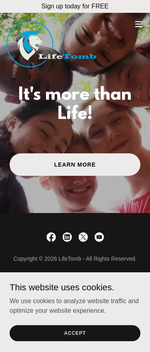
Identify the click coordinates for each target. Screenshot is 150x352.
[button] (139, 24)
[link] (51, 24)
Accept (75, 333)
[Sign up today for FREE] (75, 6)
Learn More (75, 164)
